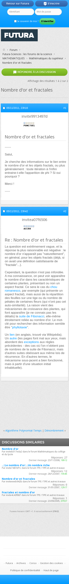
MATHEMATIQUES (13, 58)
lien (12, 334)
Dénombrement (54, 430)
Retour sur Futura (17, 3)
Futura (9, 563)
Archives (21, 563)
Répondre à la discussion (34, 72)
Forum (13, 50)
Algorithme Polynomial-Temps (23, 430)
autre (13, 338)
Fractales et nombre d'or (18, 492)
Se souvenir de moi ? (26, 21)
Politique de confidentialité (25, 570)
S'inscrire (51, 4)
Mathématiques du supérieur (46, 58)
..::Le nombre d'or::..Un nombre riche (26, 465)
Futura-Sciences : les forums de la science (27, 54)
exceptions (31, 342)
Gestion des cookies (51, 563)
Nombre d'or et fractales (18, 478)
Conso (33, 563)
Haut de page (51, 570)
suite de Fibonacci (31, 316)
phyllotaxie (19, 327)
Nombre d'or (10, 449)
